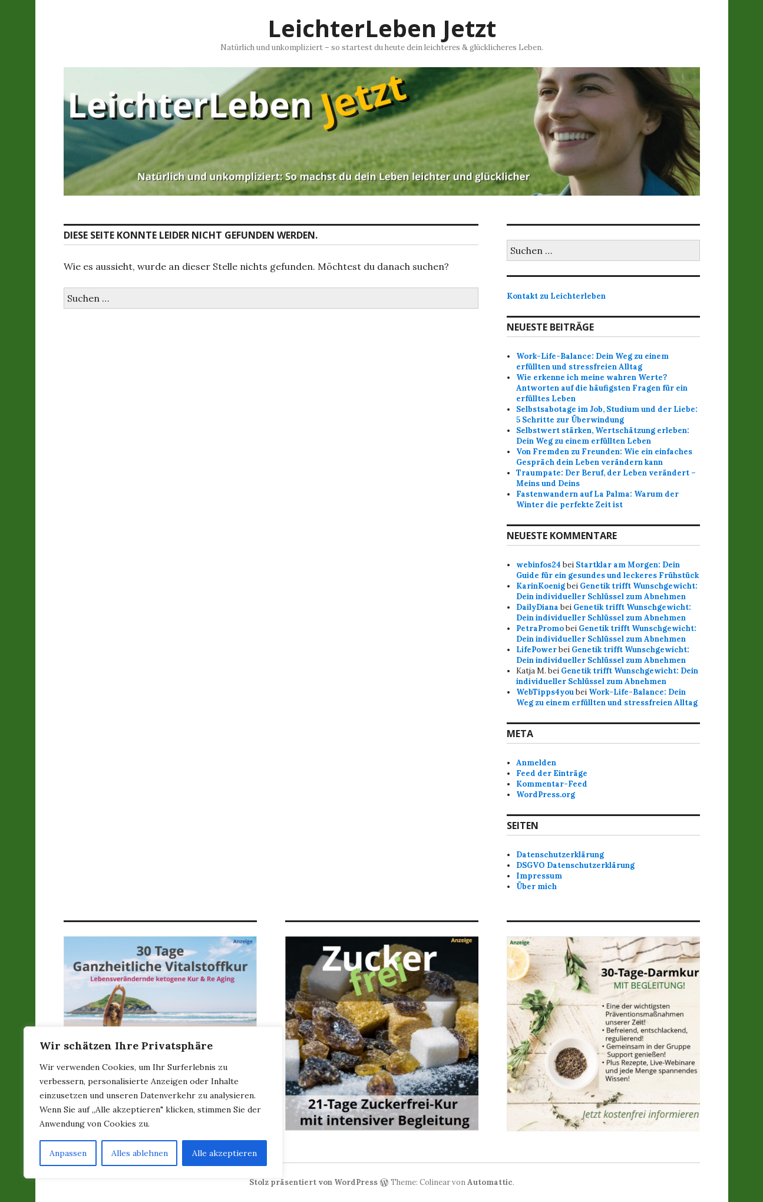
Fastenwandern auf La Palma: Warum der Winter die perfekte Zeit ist (597, 499)
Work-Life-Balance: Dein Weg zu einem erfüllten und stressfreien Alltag (592, 361)
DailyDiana (537, 607)
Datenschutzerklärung (560, 855)
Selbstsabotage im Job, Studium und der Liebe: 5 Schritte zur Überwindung (607, 414)
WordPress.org (545, 795)
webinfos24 (538, 565)
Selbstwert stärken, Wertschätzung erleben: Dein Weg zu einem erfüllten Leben (602, 435)
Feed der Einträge (551, 773)
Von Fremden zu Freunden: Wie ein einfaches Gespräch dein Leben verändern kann (604, 457)
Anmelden (536, 763)
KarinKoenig (540, 586)
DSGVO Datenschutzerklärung (575, 865)
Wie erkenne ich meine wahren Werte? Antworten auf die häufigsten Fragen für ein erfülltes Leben (602, 388)
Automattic (490, 1182)
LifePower (536, 650)
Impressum (539, 876)
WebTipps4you (545, 692)
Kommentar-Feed (551, 784)
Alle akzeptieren (224, 1153)
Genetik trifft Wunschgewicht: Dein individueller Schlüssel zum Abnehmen (607, 591)
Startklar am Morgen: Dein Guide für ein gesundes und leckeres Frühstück (607, 570)
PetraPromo (540, 628)
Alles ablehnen (139, 1153)
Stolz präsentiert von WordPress (313, 1182)
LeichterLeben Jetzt (381, 28)
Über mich (536, 886)
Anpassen (68, 1153)
